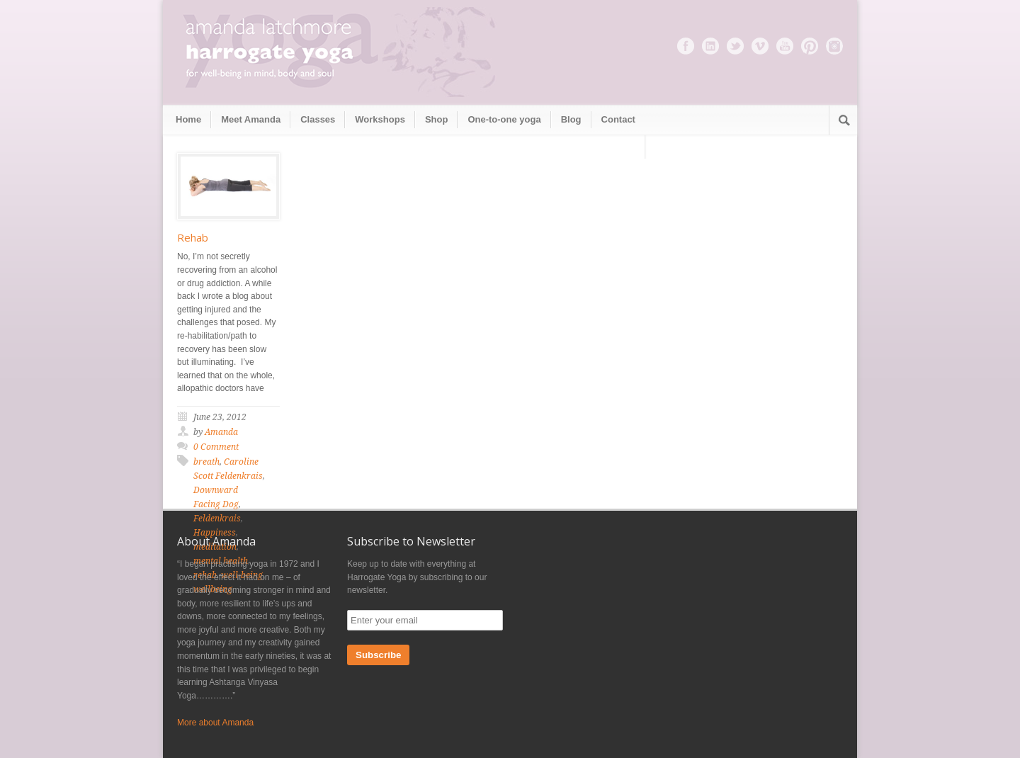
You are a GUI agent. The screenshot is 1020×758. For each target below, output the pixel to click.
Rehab (192, 237)
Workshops (380, 119)
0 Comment (216, 447)
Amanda (221, 432)
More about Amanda (215, 723)
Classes (317, 119)
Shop (436, 119)
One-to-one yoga (504, 119)
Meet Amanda (250, 119)
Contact (618, 119)
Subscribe (378, 655)
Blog (571, 119)
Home (188, 119)
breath (206, 462)
